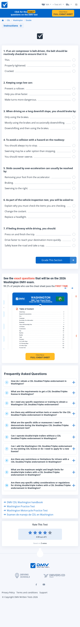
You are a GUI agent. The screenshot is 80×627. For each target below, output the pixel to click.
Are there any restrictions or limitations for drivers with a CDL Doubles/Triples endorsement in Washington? (36, 464)
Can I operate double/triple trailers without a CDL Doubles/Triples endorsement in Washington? (35, 438)
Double (28, 20)
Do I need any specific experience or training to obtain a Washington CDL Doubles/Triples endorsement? (38, 404)
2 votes (44, 549)
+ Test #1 (57, 4)
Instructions (13, 25)
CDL (8, 20)
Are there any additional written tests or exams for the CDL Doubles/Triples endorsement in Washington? (38, 414)
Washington (18, 20)
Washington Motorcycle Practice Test (26, 516)
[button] (56, 260)
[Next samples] (72, 288)
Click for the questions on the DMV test (24, 13)
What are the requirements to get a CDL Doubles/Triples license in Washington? (30, 393)
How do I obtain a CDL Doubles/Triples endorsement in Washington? (38, 382)
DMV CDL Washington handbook (23, 508)
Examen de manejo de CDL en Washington (28, 520)
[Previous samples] (65, 288)
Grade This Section (52, 260)
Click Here (63, 13)
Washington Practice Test (19, 512)
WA (47, 4)
